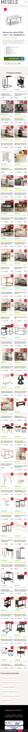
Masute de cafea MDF (9, 687)
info (12, 97)
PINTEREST (18, 710)
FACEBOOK (9, 710)
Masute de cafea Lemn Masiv (11, 696)
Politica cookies (18, 716)
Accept (20, 730)
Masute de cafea (7, 700)
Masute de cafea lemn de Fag (11, 682)
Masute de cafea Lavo (9, 678)
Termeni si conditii (11, 715)
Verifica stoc (16, 58)
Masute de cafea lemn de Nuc (11, 691)
